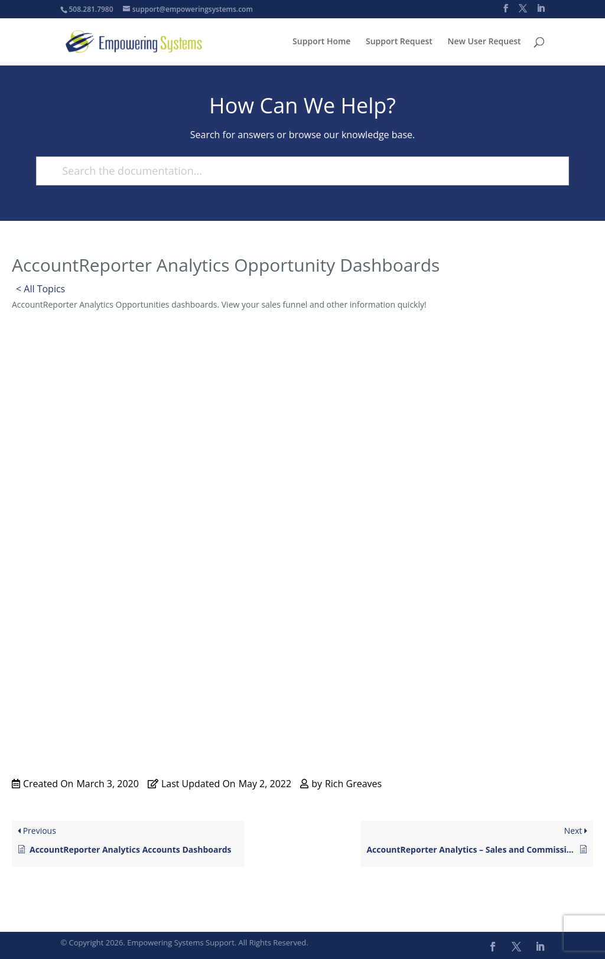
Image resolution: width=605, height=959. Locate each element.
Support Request (399, 42)
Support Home (321, 42)
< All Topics (40, 288)
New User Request (484, 42)
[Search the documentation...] (297, 171)
